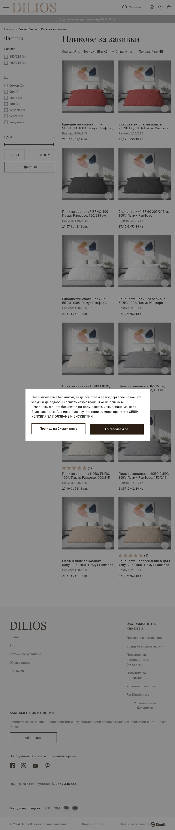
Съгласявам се (116, 429)
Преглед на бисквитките (58, 429)
